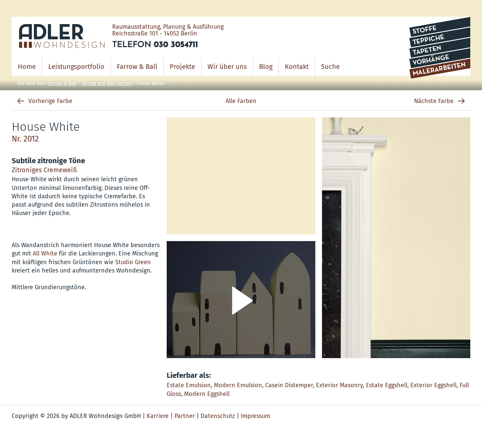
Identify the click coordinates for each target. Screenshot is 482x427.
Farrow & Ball (62, 83)
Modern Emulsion (238, 385)
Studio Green (133, 262)
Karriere (158, 416)
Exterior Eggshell (433, 385)
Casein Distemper (289, 385)
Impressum (255, 416)
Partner (184, 416)
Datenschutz (217, 416)
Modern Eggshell (207, 394)
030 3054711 (176, 45)
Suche (330, 67)
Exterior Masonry (339, 385)
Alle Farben (241, 101)
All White (45, 253)
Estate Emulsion (189, 385)
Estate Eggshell (386, 385)
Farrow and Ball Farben (106, 83)
